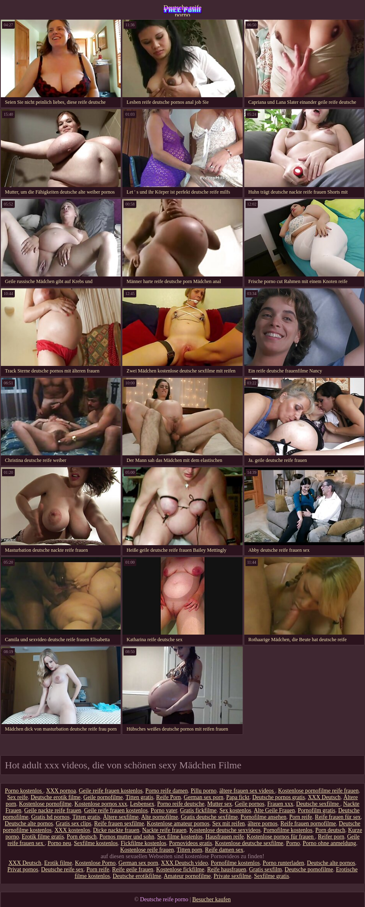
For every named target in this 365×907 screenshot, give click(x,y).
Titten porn (189, 850)
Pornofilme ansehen (264, 817)
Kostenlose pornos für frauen (281, 837)
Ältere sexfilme (121, 817)
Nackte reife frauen (164, 830)
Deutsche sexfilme (318, 804)
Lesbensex (142, 804)
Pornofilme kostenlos (288, 830)
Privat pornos (22, 869)
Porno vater (164, 810)
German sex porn (203, 797)
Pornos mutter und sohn (126, 837)
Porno (293, 843)
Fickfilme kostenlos (143, 843)
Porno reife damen (166, 791)
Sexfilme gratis (271, 876)
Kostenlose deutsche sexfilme (249, 843)
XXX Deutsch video (184, 863)
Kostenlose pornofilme (45, 804)
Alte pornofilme (159, 817)
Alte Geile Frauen (274, 810)
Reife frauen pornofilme (308, 823)
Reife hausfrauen (226, 869)
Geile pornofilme (103, 797)
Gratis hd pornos (50, 817)
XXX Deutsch (324, 797)
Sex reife (17, 797)
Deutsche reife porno (182, 10)
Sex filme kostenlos (179, 837)
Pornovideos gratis (190, 843)
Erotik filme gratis (43, 837)
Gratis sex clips (73, 823)
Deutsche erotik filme (55, 797)
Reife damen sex (224, 850)
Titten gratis (140, 797)
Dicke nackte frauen (116, 830)
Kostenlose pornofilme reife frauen (318, 791)
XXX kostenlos (72, 830)
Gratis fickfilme (198, 810)
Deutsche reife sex (62, 869)
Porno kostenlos (24, 791)
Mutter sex (219, 804)
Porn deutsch (330, 830)
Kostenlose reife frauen (147, 850)
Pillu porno (204, 791)
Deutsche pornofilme (309, 869)
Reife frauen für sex (338, 817)
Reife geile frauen (132, 869)
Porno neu (59, 843)
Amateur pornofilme (187, 876)
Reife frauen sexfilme (119, 823)
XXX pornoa (61, 791)
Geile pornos (249, 804)
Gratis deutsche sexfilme (209, 817)
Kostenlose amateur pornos (178, 823)
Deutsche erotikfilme (137, 876)
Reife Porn (168, 797)
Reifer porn (331, 837)
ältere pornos (263, 823)
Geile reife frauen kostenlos (110, 791)
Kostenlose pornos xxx (100, 804)
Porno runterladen (283, 863)
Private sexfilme (232, 876)
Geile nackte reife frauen (52, 810)
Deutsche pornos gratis (278, 797)
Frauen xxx (280, 804)
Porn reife (300, 817)
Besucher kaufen (211, 899)
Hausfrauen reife (224, 837)
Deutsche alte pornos (29, 823)
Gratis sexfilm (265, 869)
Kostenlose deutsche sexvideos (224, 830)
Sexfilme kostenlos (96, 843)
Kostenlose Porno (95, 863)
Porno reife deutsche (180, 804)
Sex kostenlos (235, 810)
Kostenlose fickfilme (180, 869)
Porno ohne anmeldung (329, 843)
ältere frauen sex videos (247, 791)
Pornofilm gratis (316, 810)
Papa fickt (237, 797)
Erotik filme (58, 863)
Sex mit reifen (228, 823)
